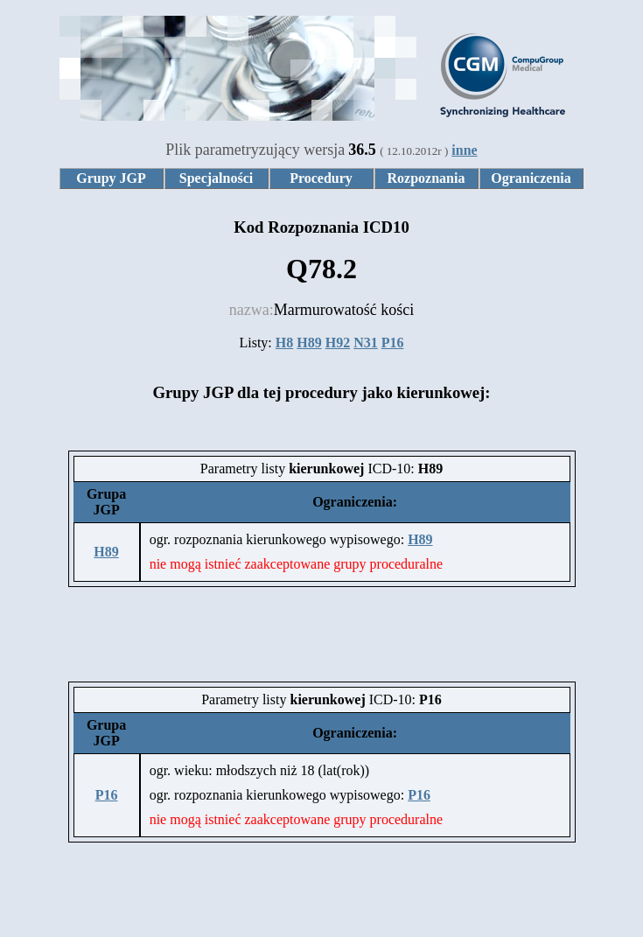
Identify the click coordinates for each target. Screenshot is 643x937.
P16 (392, 342)
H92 (337, 342)
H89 (309, 342)
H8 (284, 342)
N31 (365, 342)
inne (464, 150)
